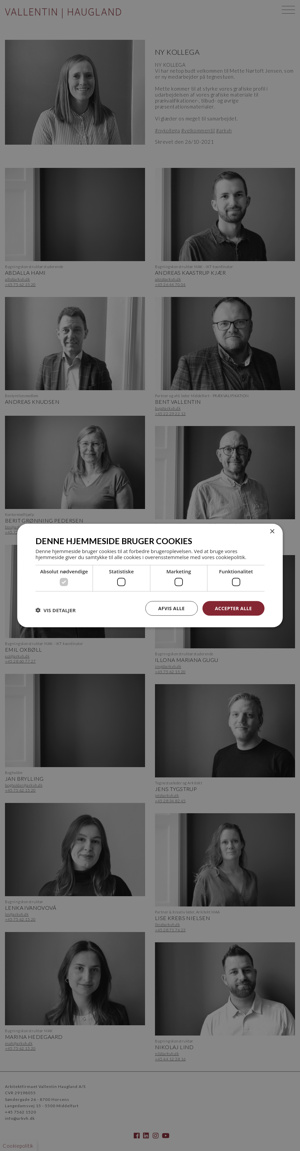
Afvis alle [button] (171, 608)
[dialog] (150, 575)
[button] (56, 610)
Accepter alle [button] (233, 608)
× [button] (271, 531)
